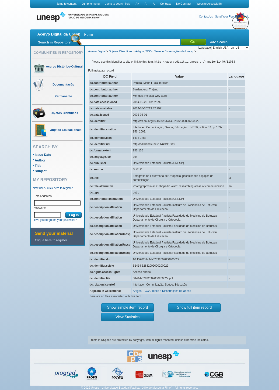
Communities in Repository (58, 52)
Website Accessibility (209, 3)
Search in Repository (54, 42)
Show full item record (194, 307)
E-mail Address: (42, 196)
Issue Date (43, 155)
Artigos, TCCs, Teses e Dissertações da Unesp (164, 51)
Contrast (165, 3)
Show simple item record (127, 307)
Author (40, 160)
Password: (39, 208)
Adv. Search (218, 42)
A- (146, 3)
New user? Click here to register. (53, 188)
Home (88, 34)
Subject (41, 171)
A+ (137, 3)
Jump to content (66, 3)
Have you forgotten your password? (55, 220)
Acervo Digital (96, 51)
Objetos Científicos (120, 51)
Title (38, 166)
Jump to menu (91, 3)
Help (246, 16)
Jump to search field (117, 3)
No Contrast (183, 3)
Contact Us (206, 16)
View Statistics (127, 317)
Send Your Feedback (228, 16)
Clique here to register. (51, 240)
